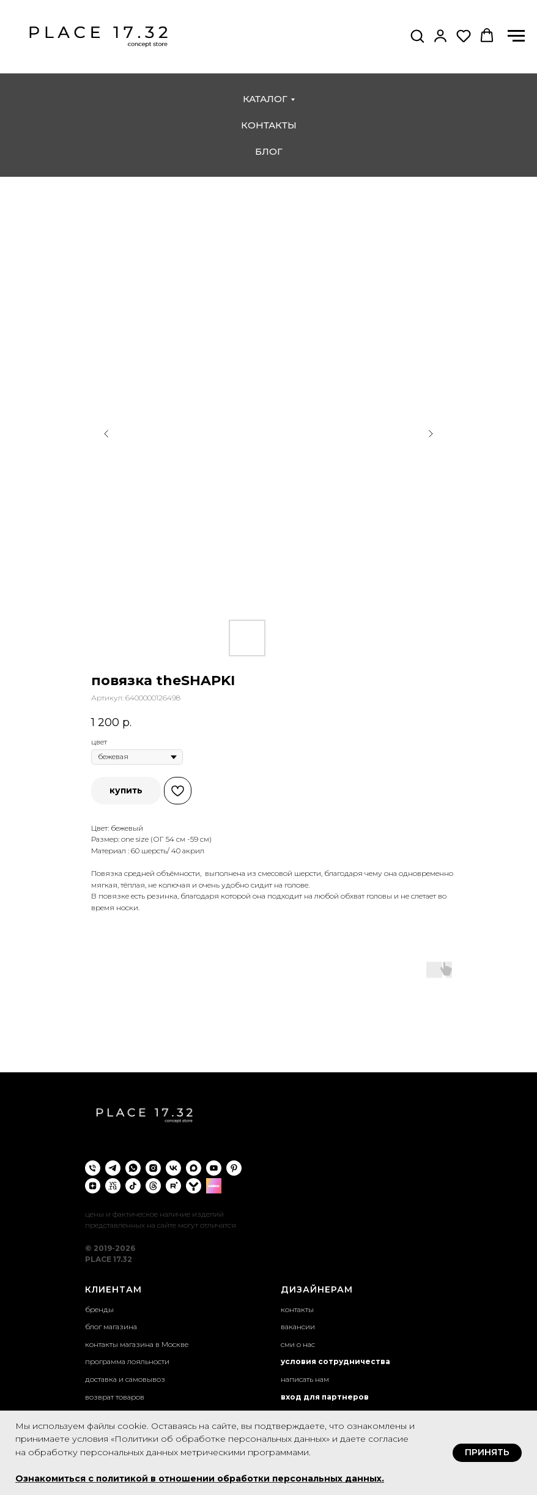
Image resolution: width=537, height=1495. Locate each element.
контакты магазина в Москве (136, 1344)
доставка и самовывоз (125, 1379)
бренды (99, 1309)
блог (269, 151)
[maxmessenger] (193, 1168)
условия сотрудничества (335, 1361)
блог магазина (111, 1326)
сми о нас (298, 1344)
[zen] (92, 1185)
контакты (269, 125)
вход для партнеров (325, 1396)
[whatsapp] (133, 1168)
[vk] (173, 1168)
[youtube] (213, 1168)
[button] (417, 35)
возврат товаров (114, 1396)
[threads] (153, 1185)
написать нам (305, 1379)
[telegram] (112, 1168)
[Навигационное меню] (516, 36)
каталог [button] (265, 99)
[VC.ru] (112, 1185)
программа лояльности (127, 1361)
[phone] (92, 1168)
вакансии (298, 1326)
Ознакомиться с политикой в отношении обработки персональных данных (198, 1478)
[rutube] (173, 1185)
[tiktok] (133, 1185)
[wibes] (213, 1185)
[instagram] (153, 1168)
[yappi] (193, 1185)
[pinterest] (234, 1168)
